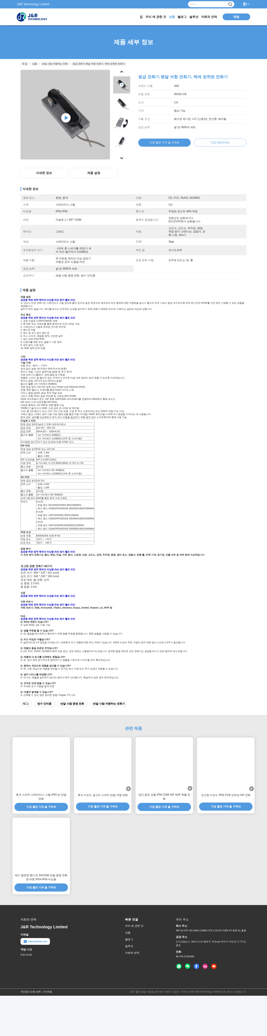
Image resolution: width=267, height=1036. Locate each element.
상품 (172, 17)
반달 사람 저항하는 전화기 (109, 744)
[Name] (230, 4)
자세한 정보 (44, 173)
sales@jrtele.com (35, 982)
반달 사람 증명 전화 (72, 744)
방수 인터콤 (44, 744)
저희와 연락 (209, 17)
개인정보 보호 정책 (31, 1032)
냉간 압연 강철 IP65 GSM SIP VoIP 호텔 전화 (164, 837)
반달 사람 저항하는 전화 (55, 63)
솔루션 (193, 17)
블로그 (182, 17)
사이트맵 (47, 1032)
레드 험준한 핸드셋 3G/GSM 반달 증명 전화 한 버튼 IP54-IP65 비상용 (41, 917)
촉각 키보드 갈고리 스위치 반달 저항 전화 (103, 835)
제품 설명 (93, 173)
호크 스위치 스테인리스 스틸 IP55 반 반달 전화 (41, 837)
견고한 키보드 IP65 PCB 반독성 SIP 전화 (226, 835)
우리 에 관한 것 (155, 17)
